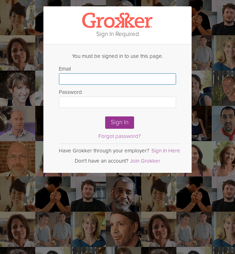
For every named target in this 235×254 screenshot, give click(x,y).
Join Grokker (145, 161)
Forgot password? (119, 136)
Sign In (119, 122)
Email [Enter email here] (117, 75)
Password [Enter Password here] (117, 98)
